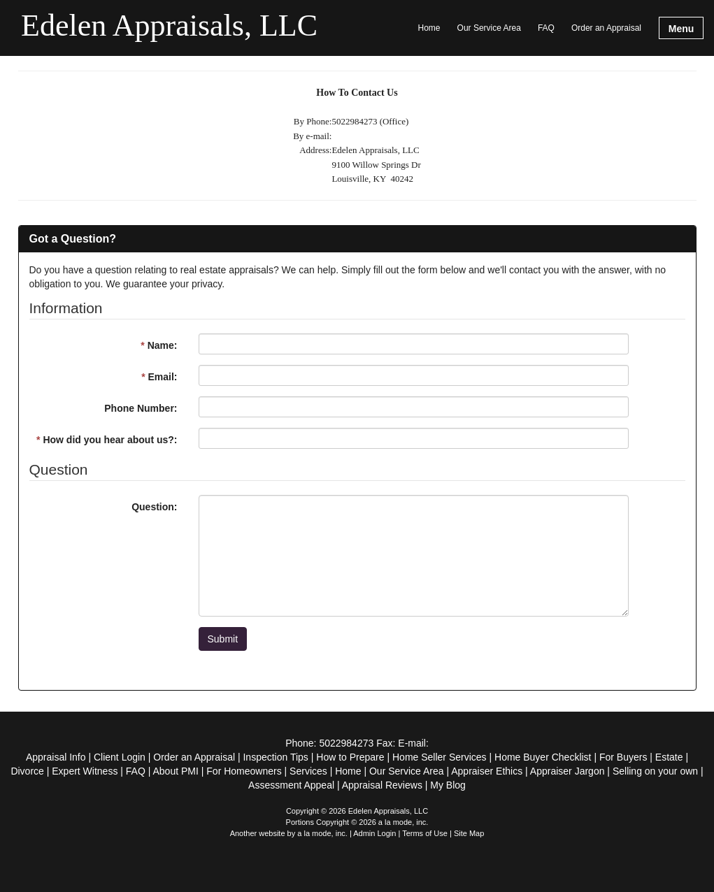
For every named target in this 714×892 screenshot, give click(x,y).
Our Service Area (489, 28)
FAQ (546, 28)
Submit (223, 639)
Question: (154, 506)
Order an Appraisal (606, 28)
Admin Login (374, 833)
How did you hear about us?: (106, 439)
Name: (159, 345)
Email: (159, 376)
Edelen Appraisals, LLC (169, 26)
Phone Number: (140, 408)
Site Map (469, 833)
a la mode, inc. (322, 833)
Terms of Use (425, 833)
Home (429, 28)
